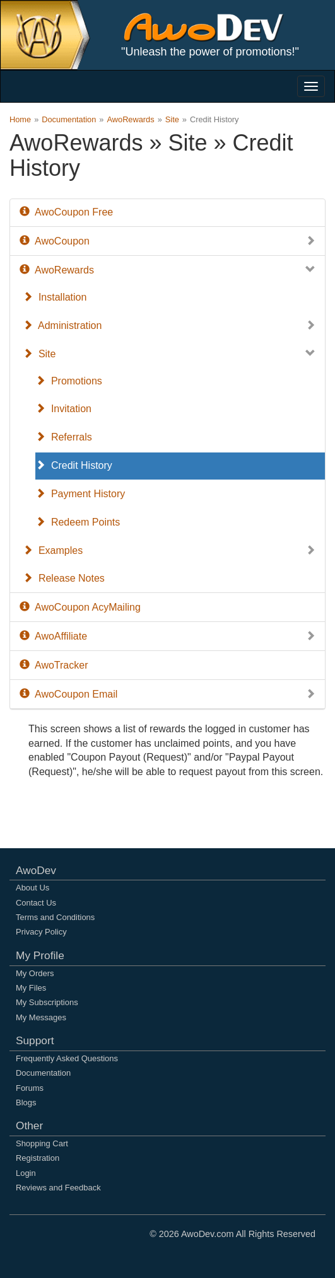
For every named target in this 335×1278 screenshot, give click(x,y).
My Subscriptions (47, 1002)
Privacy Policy (41, 931)
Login (26, 1173)
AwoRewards (130, 119)
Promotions (68, 381)
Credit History (73, 465)
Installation (54, 297)
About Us (32, 887)
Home (20, 119)
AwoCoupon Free (66, 212)
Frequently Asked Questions (67, 1058)
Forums (30, 1088)
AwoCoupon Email (167, 695)
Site (172, 119)
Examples (169, 551)
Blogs (26, 1102)
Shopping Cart (42, 1143)
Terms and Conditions (55, 917)
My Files (31, 988)
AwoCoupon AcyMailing (80, 607)
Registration (37, 1158)
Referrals (63, 437)
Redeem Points (77, 522)
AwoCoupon (167, 241)
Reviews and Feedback (58, 1187)
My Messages (41, 1017)
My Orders (35, 973)
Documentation (69, 119)
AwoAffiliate (167, 637)
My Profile (40, 955)
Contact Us (36, 902)
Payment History (80, 493)
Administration (169, 326)
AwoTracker (54, 665)
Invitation (63, 408)
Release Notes (64, 578)
